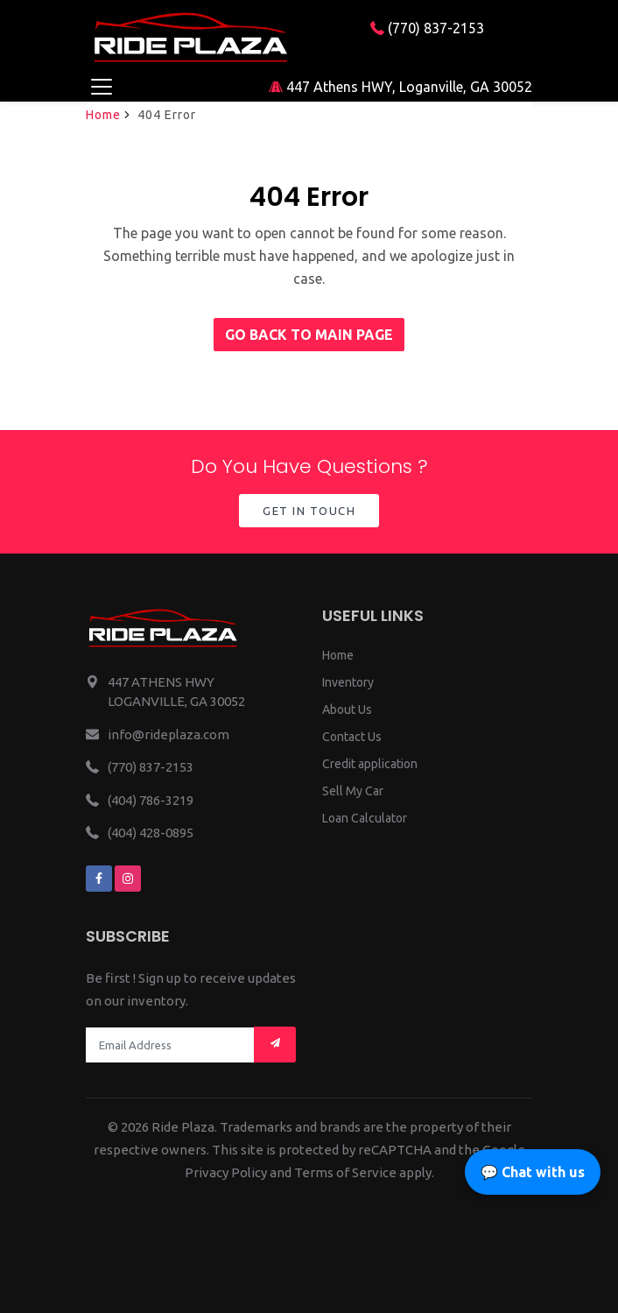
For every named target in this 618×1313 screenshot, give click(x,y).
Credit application (370, 764)
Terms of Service (345, 1172)
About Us (347, 709)
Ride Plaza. (184, 1126)
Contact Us (352, 737)
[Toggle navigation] (101, 86)
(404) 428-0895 (150, 832)
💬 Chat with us (533, 1172)
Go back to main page (309, 334)
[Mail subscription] (275, 1044)
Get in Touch (309, 511)
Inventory (348, 682)
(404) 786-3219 (150, 800)
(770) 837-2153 (427, 28)
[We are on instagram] (128, 878)
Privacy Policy (226, 1172)
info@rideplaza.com (168, 734)
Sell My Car (352, 791)
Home (103, 115)
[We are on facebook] (99, 878)
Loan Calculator (364, 818)
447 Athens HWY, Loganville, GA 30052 (400, 87)
